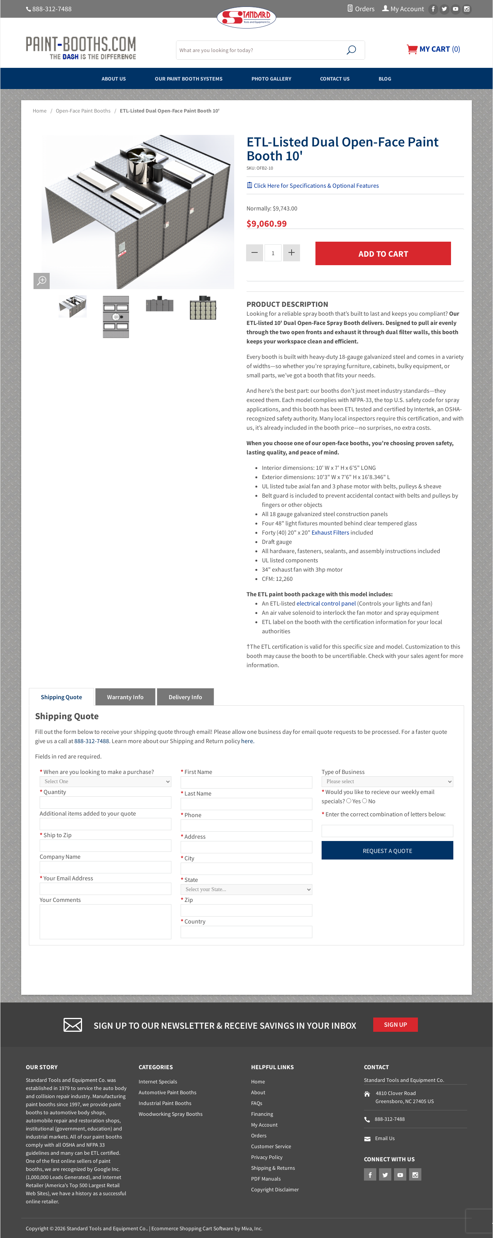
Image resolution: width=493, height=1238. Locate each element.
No (372, 800)
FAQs (256, 1102)
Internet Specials (158, 1080)
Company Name (60, 855)
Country (193, 920)
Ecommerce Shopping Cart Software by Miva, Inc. (206, 1227)
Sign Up (397, 1024)
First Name (196, 770)
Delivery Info (185, 696)
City (187, 857)
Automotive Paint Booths (167, 1091)
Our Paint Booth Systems (180, 78)
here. (248, 739)
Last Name (196, 792)
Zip (187, 898)
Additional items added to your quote (88, 812)
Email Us (385, 1137)
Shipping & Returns (273, 1167)
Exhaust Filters (330, 531)
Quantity (53, 790)
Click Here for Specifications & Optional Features (312, 185)
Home (40, 110)
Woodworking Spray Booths (171, 1113)
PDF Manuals (266, 1177)
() (431, 49)
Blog (406, 78)
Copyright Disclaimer (275, 1188)
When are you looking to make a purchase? (97, 770)
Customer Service (271, 1145)
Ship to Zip (56, 834)
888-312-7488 (52, 9)
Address (193, 835)
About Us (94, 78)
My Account (403, 9)
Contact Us (348, 78)
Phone (191, 813)
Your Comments (60, 898)
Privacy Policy (267, 1156)
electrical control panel (326, 602)
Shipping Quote (61, 696)
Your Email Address (66, 877)
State (189, 878)
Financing (262, 1113)
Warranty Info (125, 696)
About (258, 1091)
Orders (361, 9)
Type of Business (343, 770)
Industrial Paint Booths (165, 1102)
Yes (356, 800)
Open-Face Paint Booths (83, 110)
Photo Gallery (275, 78)
